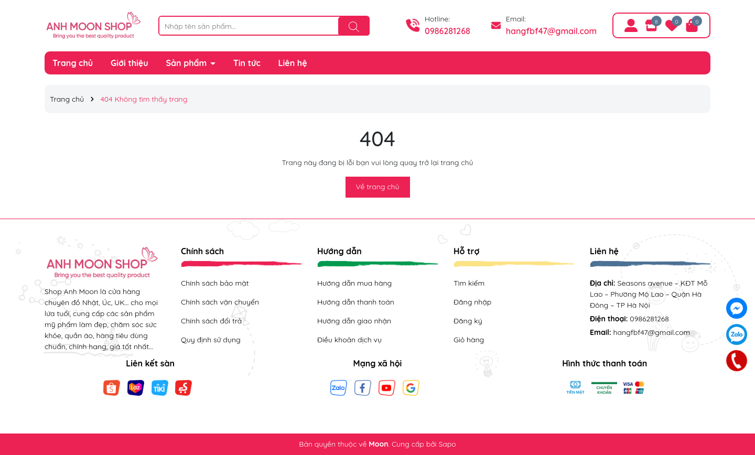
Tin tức (247, 63)
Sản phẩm (187, 63)
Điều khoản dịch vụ (349, 339)
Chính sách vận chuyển (220, 302)
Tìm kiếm (469, 283)
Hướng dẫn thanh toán (355, 302)
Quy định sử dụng (211, 339)
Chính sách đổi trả (211, 321)
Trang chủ (72, 63)
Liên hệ (292, 63)
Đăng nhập (472, 302)
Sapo (447, 444)
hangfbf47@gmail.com (551, 31)
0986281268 (447, 31)
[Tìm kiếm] (354, 26)
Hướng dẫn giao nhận (354, 321)
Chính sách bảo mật (215, 283)
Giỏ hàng (469, 339)
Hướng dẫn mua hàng (354, 283)
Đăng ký (468, 321)
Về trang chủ (378, 186)
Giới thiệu (129, 63)
